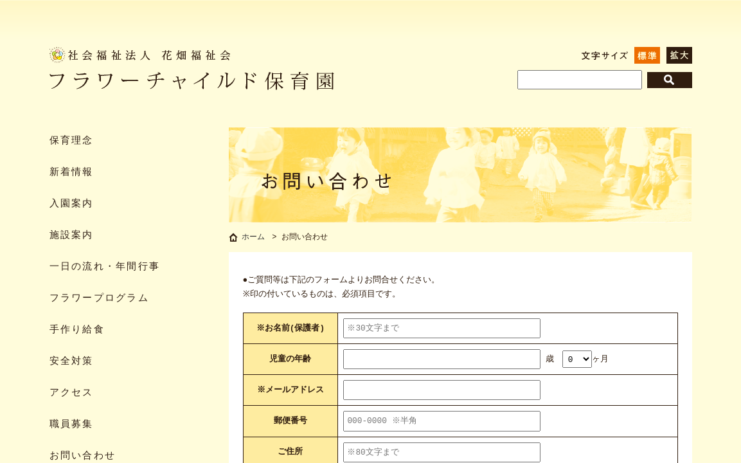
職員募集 (71, 424)
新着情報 (71, 172)
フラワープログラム (99, 298)
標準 (647, 55)
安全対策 (71, 361)
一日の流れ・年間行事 (105, 267)
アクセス (71, 393)
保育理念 (71, 141)
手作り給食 (77, 330)
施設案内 (71, 235)
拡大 (679, 55)
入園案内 (71, 204)
